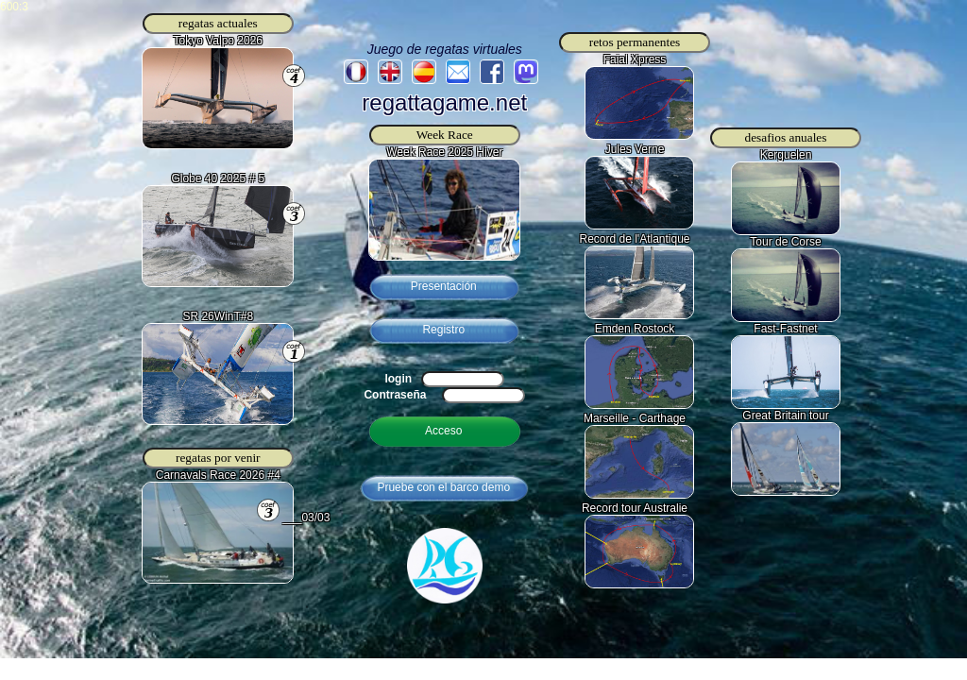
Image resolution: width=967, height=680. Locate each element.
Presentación (444, 286)
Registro (443, 329)
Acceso (443, 430)
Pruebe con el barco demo (443, 487)
